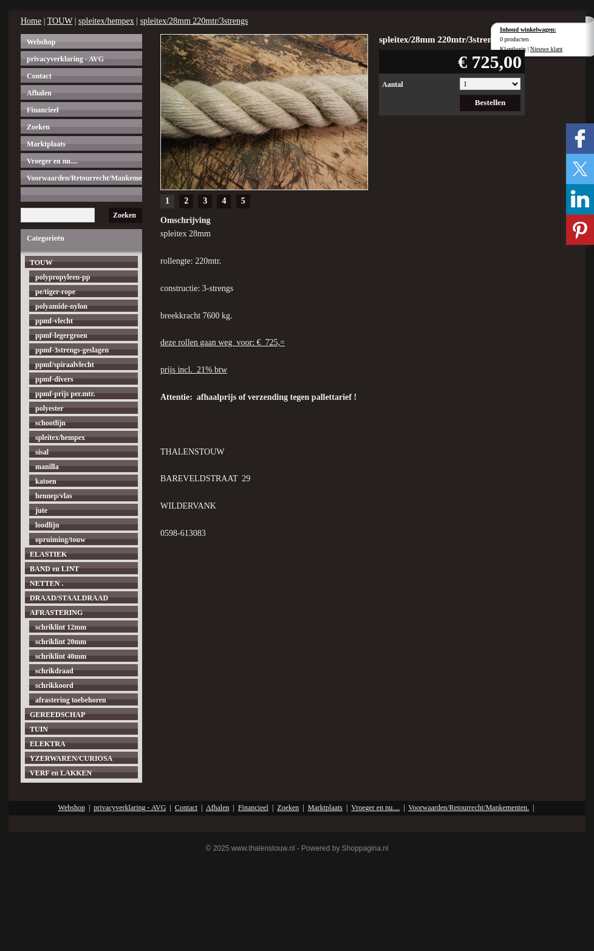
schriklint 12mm (60, 627)
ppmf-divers (54, 379)
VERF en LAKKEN (61, 773)
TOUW (59, 21)
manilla (47, 466)
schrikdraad (54, 671)
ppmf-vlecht (54, 321)
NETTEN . (46, 583)
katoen (45, 481)
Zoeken (38, 127)
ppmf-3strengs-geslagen (72, 350)
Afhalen (39, 93)
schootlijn (50, 423)
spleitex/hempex (106, 21)
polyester (49, 408)
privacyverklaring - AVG (65, 59)
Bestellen (490, 102)
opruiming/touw (60, 539)
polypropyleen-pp (62, 277)
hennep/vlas (53, 496)
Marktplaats (46, 144)
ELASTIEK (48, 554)
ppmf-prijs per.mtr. (65, 394)
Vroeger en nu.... (52, 161)
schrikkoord (54, 685)
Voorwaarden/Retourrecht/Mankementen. (84, 178)
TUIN (39, 729)
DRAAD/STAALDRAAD (69, 598)
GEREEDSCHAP (57, 714)
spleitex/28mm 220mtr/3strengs (194, 21)
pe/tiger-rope (55, 291)
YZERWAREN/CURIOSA (71, 758)
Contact (39, 76)
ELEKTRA (48, 744)
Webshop (41, 42)
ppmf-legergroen (61, 335)
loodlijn (47, 525)
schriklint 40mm (60, 656)
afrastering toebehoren (70, 700)
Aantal (392, 84)
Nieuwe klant (546, 49)
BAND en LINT (54, 569)
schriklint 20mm (60, 641)
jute (41, 510)
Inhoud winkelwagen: (528, 29)
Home (31, 21)
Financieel (43, 110)
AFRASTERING (56, 612)
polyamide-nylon (61, 306)
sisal (42, 452)
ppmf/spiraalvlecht (64, 364)
